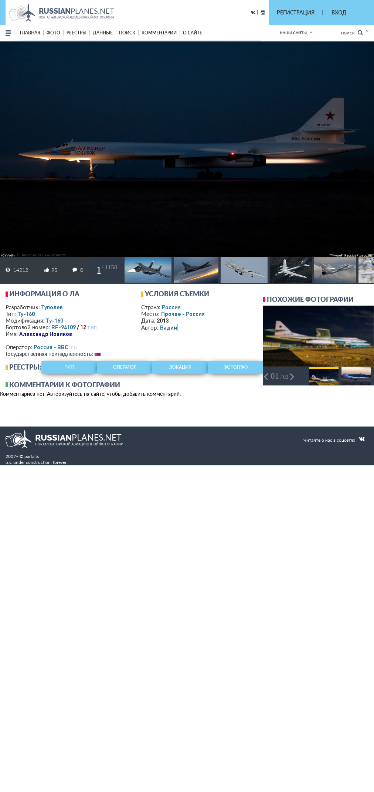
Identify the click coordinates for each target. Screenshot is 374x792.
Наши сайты (293, 32)
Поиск (352, 33)
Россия (171, 307)
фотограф (236, 367)
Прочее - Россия (183, 313)
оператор (124, 367)
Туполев (52, 307)
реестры (76, 33)
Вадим (168, 327)
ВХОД (339, 12)
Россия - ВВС (51, 347)
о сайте (192, 33)
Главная (30, 33)
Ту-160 (26, 313)
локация (180, 367)
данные (103, 33)
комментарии (159, 33)
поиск (127, 33)
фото (53, 33)
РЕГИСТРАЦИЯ (295, 12)
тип (92, 327)
